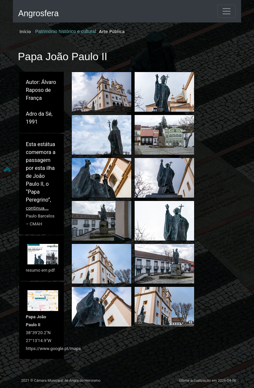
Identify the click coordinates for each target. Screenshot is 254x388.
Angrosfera (38, 13)
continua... (37, 208)
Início (25, 31)
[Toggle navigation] (226, 11)
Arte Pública (112, 31)
